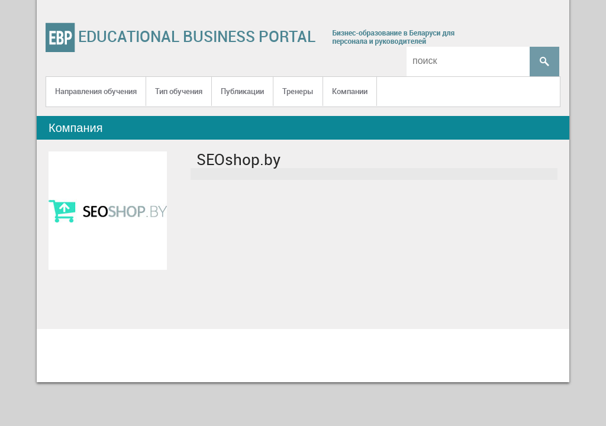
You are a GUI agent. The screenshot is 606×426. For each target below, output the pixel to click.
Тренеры (298, 91)
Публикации (242, 91)
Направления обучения (96, 91)
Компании (350, 91)
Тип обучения (178, 91)
